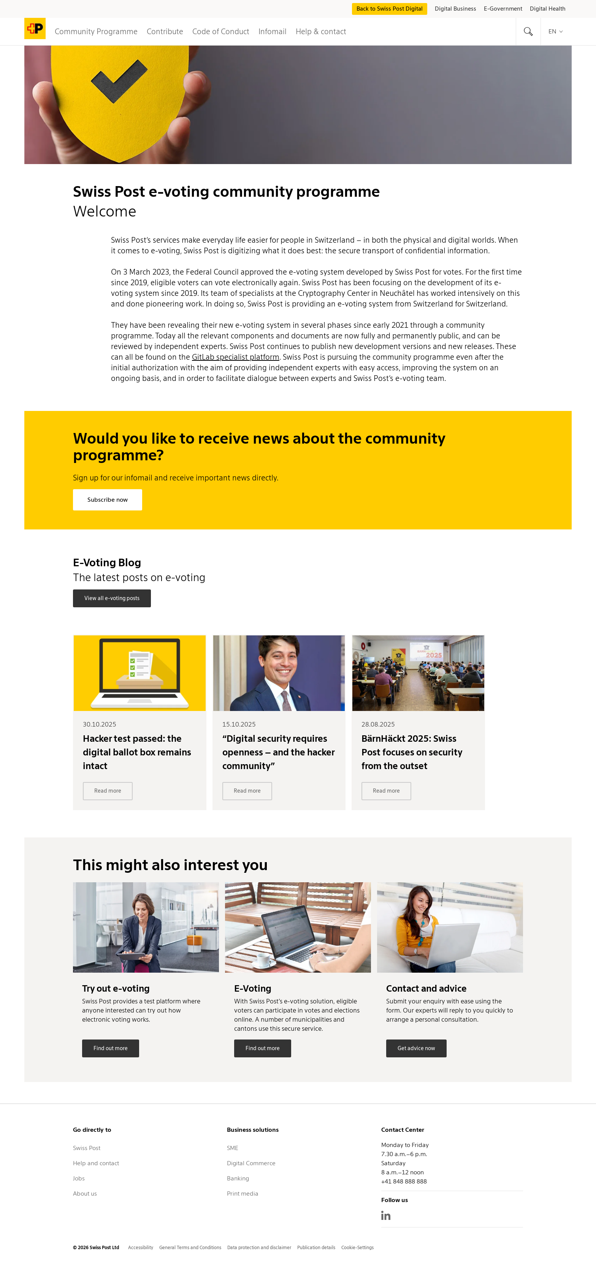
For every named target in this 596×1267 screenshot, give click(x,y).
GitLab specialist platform (235, 357)
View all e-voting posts (111, 598)
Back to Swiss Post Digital (390, 8)
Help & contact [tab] (321, 31)
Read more (107, 791)
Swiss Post (86, 1148)
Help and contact (96, 1163)
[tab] (528, 31)
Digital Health (548, 8)
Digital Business (455, 8)
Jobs (79, 1178)
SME (232, 1148)
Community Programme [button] (96, 31)
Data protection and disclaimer (259, 1247)
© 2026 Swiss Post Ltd (96, 1247)
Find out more (111, 1048)
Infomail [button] (272, 31)
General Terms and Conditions (190, 1247)
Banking (238, 1178)
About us (85, 1193)
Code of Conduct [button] (220, 31)
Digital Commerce (251, 1163)
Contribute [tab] (165, 31)
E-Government (503, 8)
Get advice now (416, 1048)
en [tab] (556, 31)
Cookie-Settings (357, 1247)
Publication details (316, 1247)
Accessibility (140, 1247)
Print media (242, 1193)
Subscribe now (107, 499)
